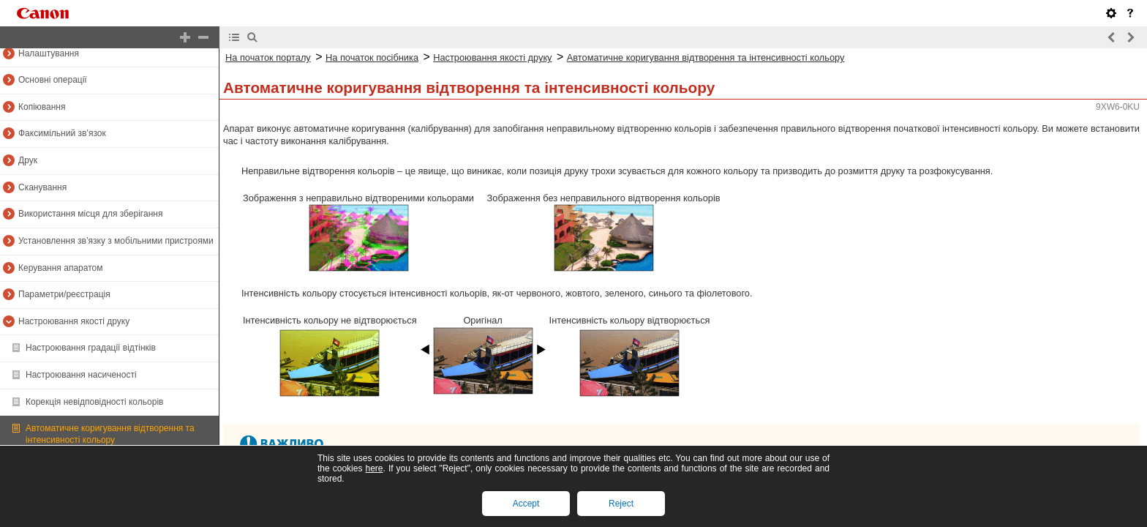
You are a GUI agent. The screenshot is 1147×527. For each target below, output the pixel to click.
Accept (526, 503)
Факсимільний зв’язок (62, 133)
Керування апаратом (60, 268)
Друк (27, 160)
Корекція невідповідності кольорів (94, 402)
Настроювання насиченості (81, 375)
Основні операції (52, 80)
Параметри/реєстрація (64, 294)
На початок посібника (372, 57)
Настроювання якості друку (73, 321)
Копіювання (42, 107)
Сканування (42, 187)
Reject (621, 503)
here (374, 468)
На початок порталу (268, 57)
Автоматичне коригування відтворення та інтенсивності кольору (110, 434)
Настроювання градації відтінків (91, 348)
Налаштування (48, 53)
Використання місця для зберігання (90, 214)
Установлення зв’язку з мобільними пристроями (116, 241)
